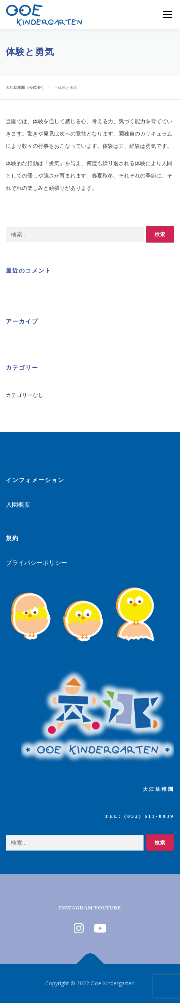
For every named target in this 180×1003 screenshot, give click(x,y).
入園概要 (18, 504)
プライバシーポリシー (36, 562)
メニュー (167, 14)
